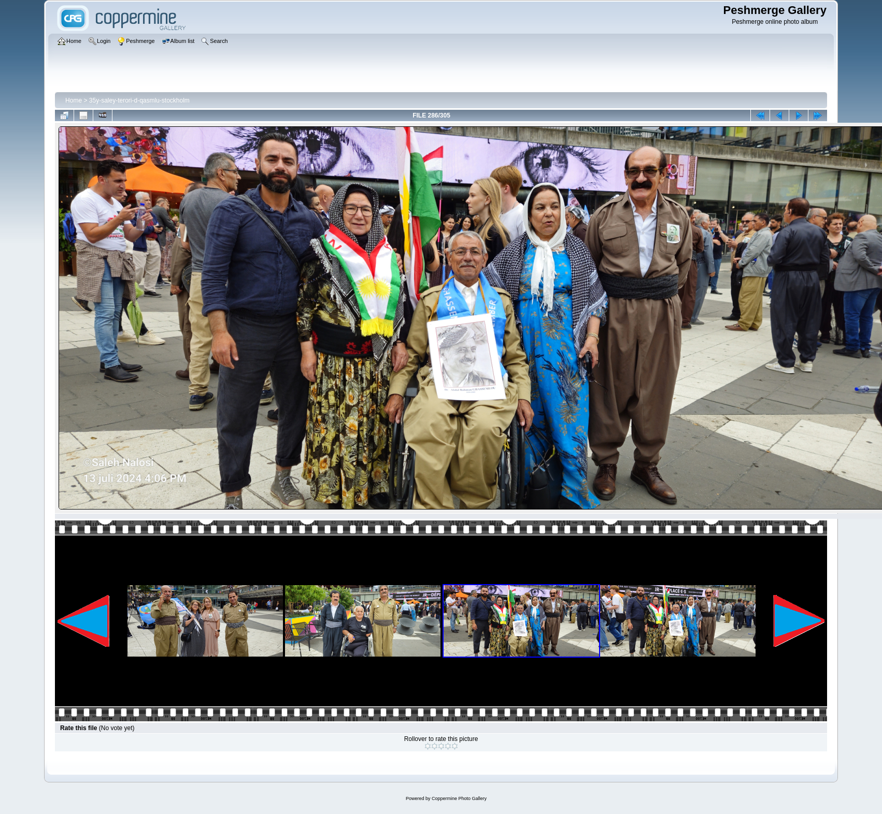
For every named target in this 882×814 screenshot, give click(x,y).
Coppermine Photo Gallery (459, 798)
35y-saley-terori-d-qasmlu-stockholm (139, 100)
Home (73, 100)
